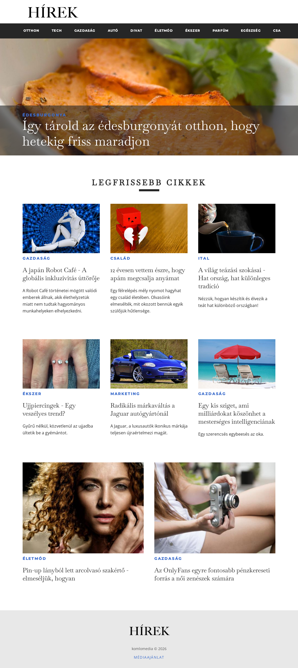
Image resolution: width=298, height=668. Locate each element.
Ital (204, 258)
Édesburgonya (44, 115)
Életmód (35, 558)
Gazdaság (36, 258)
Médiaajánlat (149, 657)
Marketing (125, 393)
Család (120, 258)
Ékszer (32, 393)
